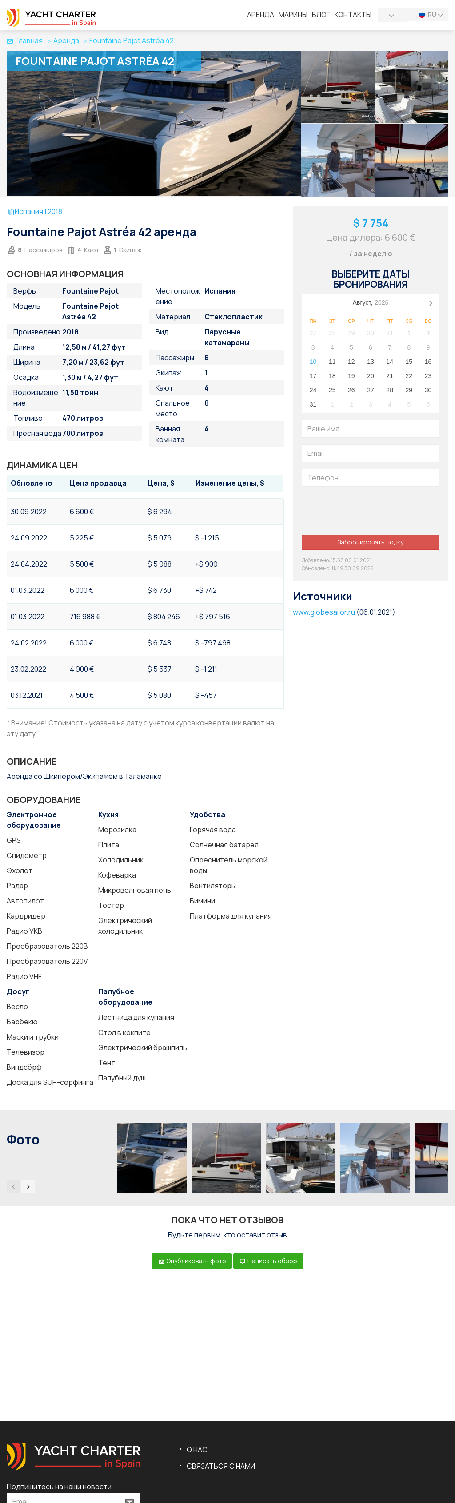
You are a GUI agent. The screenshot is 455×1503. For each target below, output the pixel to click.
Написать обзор (268, 1261)
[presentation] (369, 510)
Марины (293, 15)
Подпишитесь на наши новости (59, 1486)
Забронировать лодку (370, 542)
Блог (321, 15)
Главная (25, 40)
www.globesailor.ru (324, 612)
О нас (197, 1450)
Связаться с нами (221, 1466)
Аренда (260, 15)
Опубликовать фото (192, 1261)
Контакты (353, 15)
